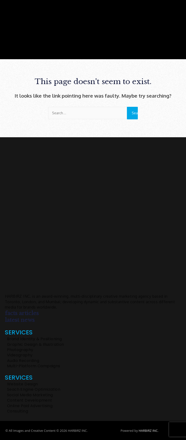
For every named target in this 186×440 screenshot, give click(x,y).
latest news (20, 320)
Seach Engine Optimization (33, 389)
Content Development (29, 400)
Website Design (22, 384)
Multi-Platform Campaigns (33, 366)
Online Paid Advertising (30, 406)
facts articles (22, 313)
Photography (20, 350)
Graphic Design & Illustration (35, 344)
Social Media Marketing (30, 395)
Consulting (17, 411)
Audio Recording (23, 360)
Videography (19, 355)
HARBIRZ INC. (149, 430)
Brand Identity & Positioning (34, 339)
